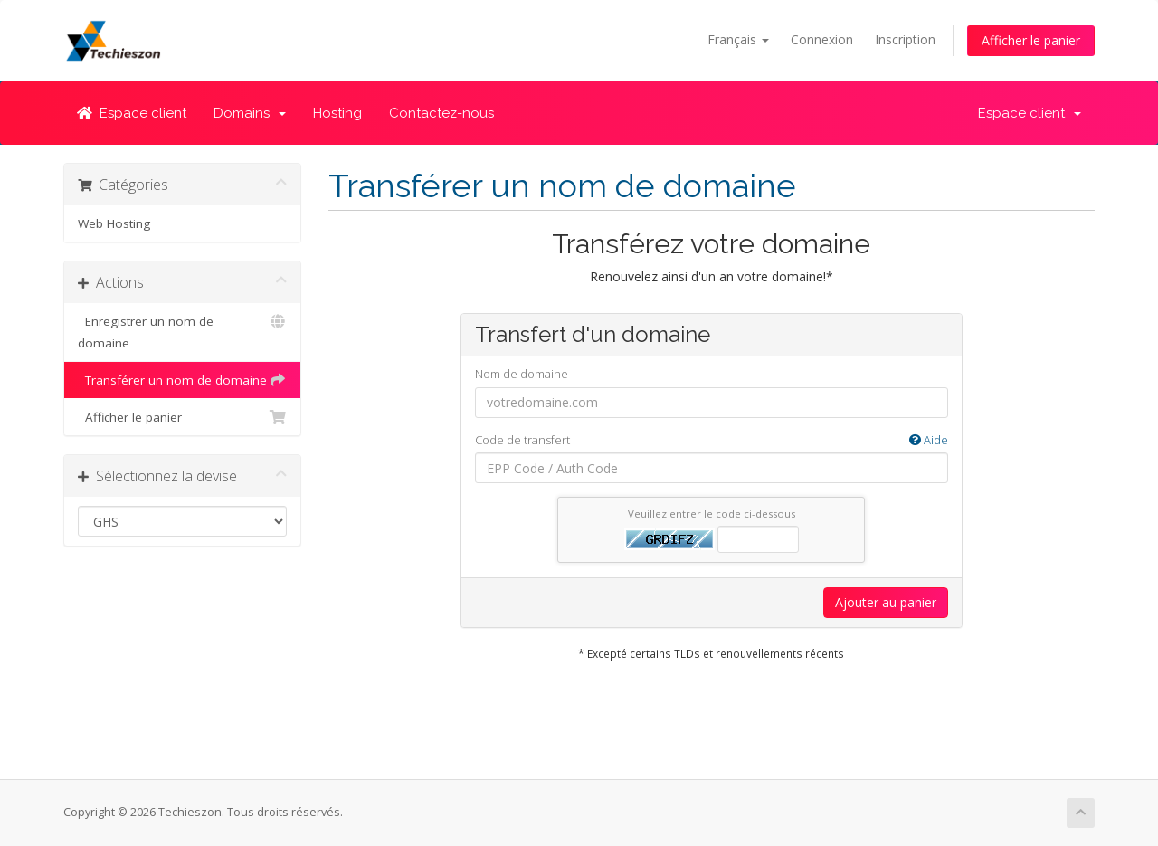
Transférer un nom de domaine (182, 380)
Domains (250, 113)
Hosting (337, 113)
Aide (928, 440)
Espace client (131, 113)
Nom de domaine (521, 374)
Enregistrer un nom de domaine (182, 330)
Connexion (822, 39)
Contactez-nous (441, 113)
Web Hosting (114, 223)
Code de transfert (711, 440)
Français (738, 39)
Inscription (905, 39)
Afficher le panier (1031, 40)
